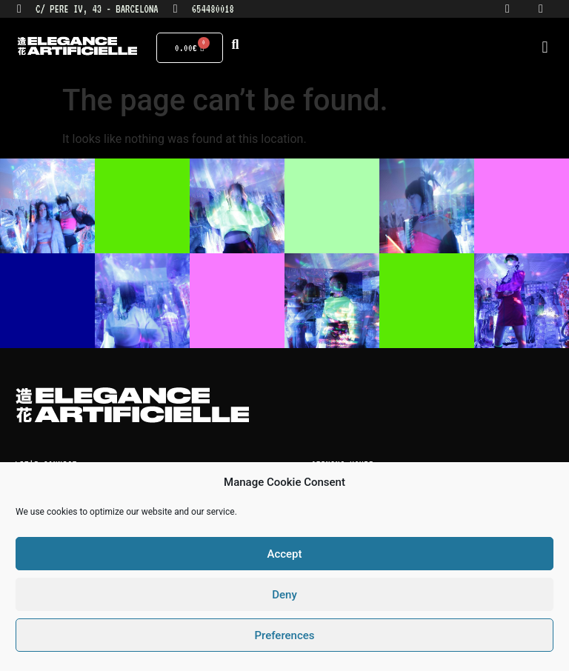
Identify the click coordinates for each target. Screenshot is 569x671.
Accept (284, 554)
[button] (545, 48)
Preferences (284, 635)
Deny (284, 594)
